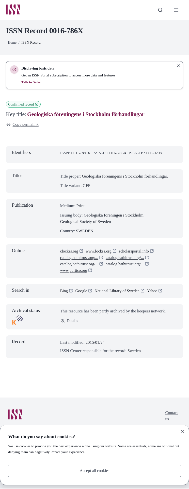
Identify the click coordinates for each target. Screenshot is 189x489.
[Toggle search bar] (160, 10)
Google (82, 291)
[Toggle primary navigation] (176, 10)
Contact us (171, 416)
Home (12, 43)
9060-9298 (153, 153)
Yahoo (155, 291)
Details (70, 321)
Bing (64, 291)
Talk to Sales (31, 82)
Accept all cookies (94, 470)
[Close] (182, 431)
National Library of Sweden (118, 291)
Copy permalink (23, 125)
